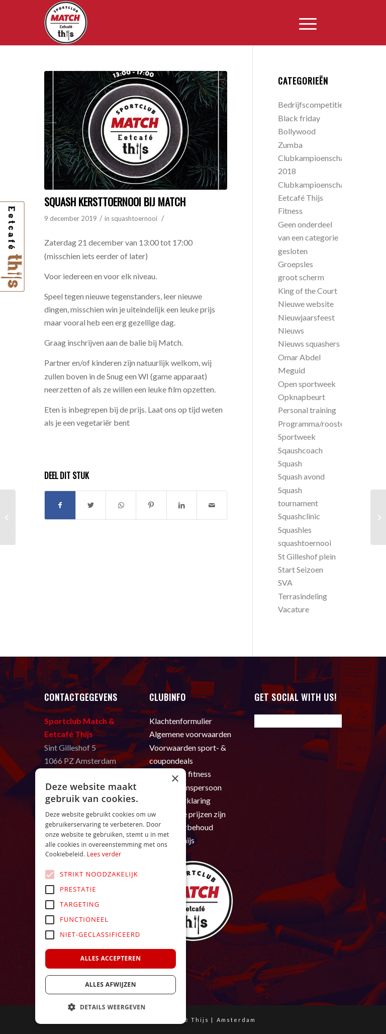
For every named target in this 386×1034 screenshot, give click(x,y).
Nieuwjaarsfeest (306, 317)
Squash (290, 463)
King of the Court (307, 290)
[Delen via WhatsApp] (121, 505)
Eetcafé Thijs (300, 197)
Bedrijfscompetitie (310, 104)
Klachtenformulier (180, 721)
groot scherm (301, 277)
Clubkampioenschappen (319, 184)
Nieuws (291, 330)
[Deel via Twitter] (91, 505)
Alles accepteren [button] (110, 958)
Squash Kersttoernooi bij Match (114, 201)
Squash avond (301, 476)
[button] (110, 1007)
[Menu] (303, 22)
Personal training (307, 410)
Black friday (299, 118)
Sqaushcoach (300, 450)
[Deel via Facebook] (60, 505)
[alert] (110, 896)
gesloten (293, 251)
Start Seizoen (300, 569)
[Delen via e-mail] (212, 505)
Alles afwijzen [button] (110, 984)
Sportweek (297, 436)
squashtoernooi (134, 218)
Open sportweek (307, 383)
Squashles (295, 529)
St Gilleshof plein (307, 556)
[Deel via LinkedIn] (182, 505)
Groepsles (295, 264)
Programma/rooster (312, 423)
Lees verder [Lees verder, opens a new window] (104, 854)
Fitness (290, 210)
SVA (285, 582)
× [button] (174, 779)
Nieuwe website (306, 303)
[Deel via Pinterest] (151, 505)
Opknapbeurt (301, 397)
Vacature (293, 609)
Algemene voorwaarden (190, 734)
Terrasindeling (302, 596)
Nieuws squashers (309, 343)
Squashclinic (299, 516)
